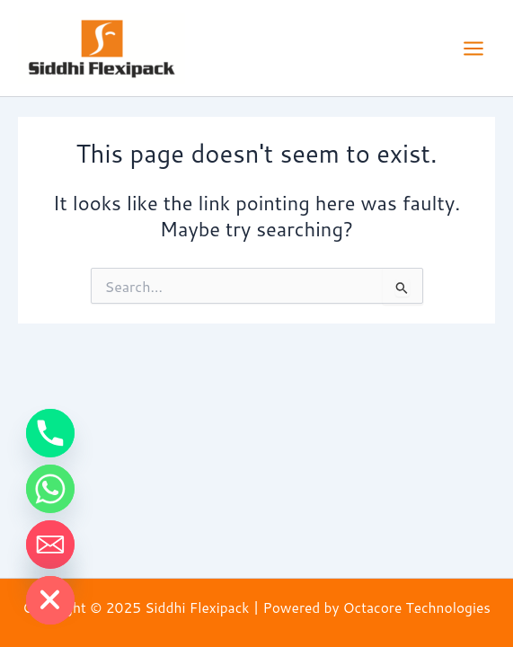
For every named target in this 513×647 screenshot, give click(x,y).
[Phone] (50, 433)
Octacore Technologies (417, 607)
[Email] (50, 544)
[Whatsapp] (50, 489)
